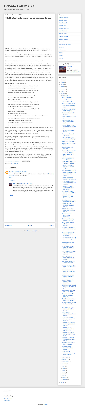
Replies (13, 180)
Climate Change (63, 39)
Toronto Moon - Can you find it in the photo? (68, 291)
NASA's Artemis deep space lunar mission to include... (68, 210)
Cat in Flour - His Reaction (69, 141)
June (63, 368)
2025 (62, 82)
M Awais (11, 171)
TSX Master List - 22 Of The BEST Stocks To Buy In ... (68, 309)
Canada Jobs (62, 25)
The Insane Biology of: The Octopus (68, 158)
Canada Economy (13, 163)
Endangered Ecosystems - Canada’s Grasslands (69, 162)
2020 (62, 93)
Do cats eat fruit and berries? (67, 147)
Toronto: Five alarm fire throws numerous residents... (68, 281)
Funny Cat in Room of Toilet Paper (67, 134)
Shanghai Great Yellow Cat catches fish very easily (68, 122)
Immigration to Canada (65, 44)
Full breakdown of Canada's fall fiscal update (67, 348)
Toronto (61, 58)
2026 (62, 80)
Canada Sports (63, 33)
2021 (62, 91)
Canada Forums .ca (19, 6)
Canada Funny (63, 20)
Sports (61, 55)
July (63, 366)
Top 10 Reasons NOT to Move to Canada (68, 343)
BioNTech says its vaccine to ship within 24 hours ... (69, 304)
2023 (62, 86)
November (65, 357)
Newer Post (8, 225)
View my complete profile (73, 72)
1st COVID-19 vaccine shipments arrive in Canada (68, 276)
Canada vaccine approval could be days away (68, 299)
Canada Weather (63, 36)
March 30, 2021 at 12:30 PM (25, 183)
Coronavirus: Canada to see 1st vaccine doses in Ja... (68, 334)
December (65, 95)
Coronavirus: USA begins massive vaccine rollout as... (68, 266)
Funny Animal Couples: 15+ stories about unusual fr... (68, 224)
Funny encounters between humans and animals (68, 258)
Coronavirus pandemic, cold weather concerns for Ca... (68, 339)
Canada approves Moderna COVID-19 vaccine (68, 205)
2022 (62, 89)
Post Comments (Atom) (33, 230)
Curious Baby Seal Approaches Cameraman (67, 215)
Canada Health (63, 23)
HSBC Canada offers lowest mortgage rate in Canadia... (69, 319)
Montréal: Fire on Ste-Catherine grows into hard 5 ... (68, 248)
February (64, 377)
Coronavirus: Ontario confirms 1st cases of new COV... (68, 188)
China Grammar (8, 398)
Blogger (45, 404)
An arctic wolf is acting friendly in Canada (68, 219)
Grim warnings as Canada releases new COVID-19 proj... (69, 286)
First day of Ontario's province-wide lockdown (69, 192)
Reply (10, 177)
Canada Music (63, 31)
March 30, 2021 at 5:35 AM (20, 171)
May (63, 370)
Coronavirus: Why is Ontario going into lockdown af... (67, 196)
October (64, 359)
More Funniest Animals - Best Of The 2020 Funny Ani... (68, 234)
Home (30, 225)
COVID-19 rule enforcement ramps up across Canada (68, 353)
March (64, 375)
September (65, 361)
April (63, 373)
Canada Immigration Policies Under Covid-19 (69, 178)
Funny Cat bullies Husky (68, 103)
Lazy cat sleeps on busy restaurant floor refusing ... (69, 127)
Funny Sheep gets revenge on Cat (67, 98)
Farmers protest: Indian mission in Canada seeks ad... (68, 295)
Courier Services (63, 42)
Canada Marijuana (64, 28)
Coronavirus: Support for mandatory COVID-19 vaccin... (68, 324)
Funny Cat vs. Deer (67, 101)
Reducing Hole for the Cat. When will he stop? (69, 151)
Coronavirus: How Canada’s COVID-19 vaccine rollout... (68, 329)
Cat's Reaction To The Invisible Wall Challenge (69, 138)
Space (61, 52)
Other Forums (62, 50)
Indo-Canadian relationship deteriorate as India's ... (68, 314)
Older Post (51, 225)
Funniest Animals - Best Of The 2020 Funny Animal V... (69, 239)
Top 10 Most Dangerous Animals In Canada (68, 262)
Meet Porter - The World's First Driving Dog (68, 110)
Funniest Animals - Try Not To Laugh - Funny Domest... (69, 253)
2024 (62, 84)
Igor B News (7, 400)
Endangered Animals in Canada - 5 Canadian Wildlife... (68, 167)
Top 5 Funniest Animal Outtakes (68, 243)
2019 (62, 382)
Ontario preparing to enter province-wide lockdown (69, 200)
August (64, 364)
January (64, 379)
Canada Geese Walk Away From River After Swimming (69, 174)
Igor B (15, 183)
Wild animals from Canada (69, 170)
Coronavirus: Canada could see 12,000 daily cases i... (68, 271)
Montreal (61, 47)
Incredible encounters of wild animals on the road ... (69, 229)
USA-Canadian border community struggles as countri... (69, 183)
